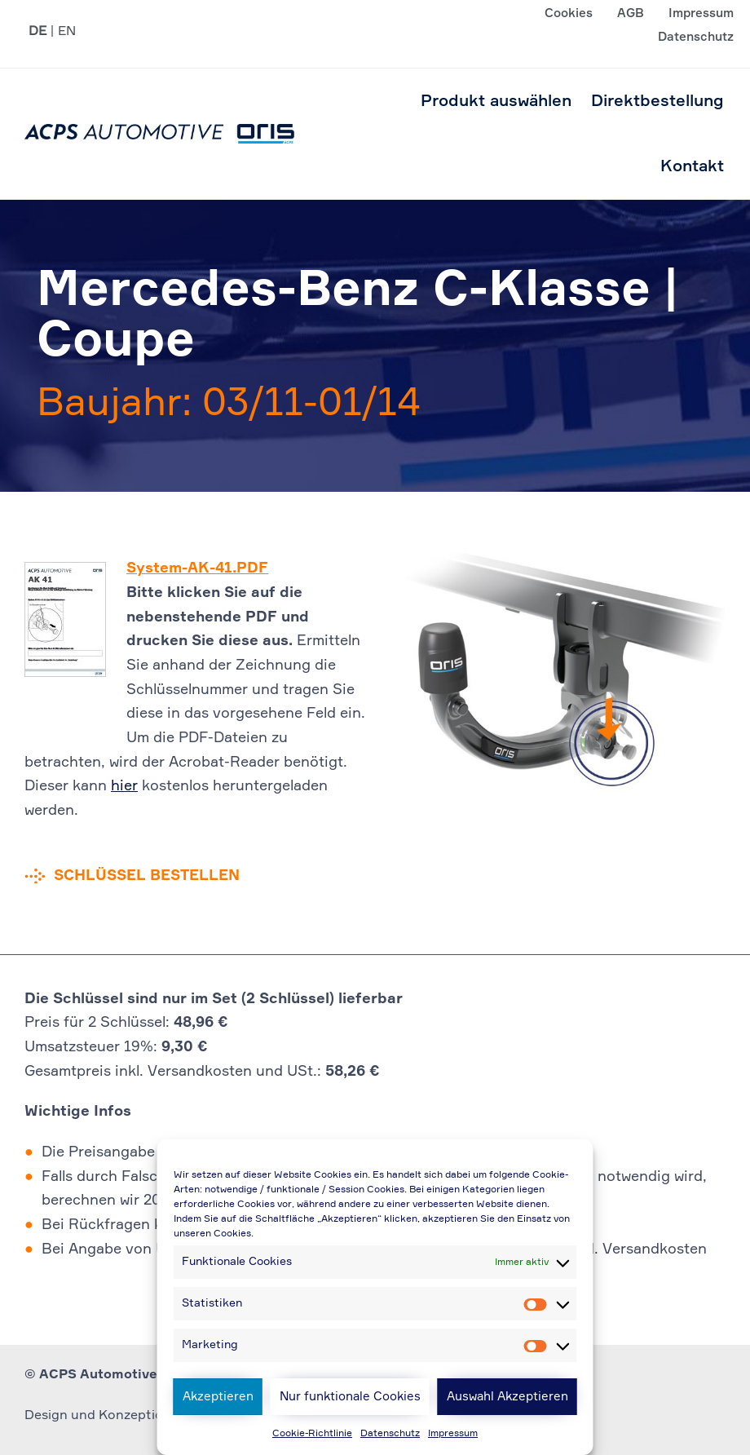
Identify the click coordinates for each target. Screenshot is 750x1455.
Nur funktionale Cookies (350, 1397)
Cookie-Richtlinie (312, 1434)
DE (37, 31)
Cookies (569, 14)
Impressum (453, 1434)
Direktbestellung (657, 101)
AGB (630, 14)
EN (67, 31)
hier (124, 786)
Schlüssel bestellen (147, 876)
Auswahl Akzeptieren (507, 1397)
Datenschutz (390, 1434)
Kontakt (692, 166)
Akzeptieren (218, 1397)
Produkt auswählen (496, 101)
